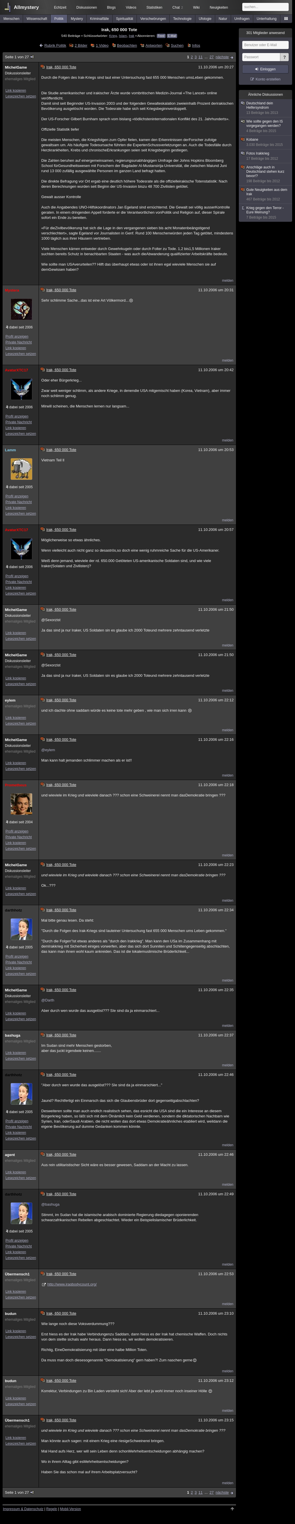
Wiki (196, 7)
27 (211, 57)
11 (200, 57)
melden (227, 281)
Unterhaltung (267, 19)
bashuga (12, 1035)
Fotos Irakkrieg (265, 156)
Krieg (113, 35)
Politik (59, 19)
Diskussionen (86, 7)
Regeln (51, 1509)
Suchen (177, 45)
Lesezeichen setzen (20, 96)
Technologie (182, 19)
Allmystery (26, 7)
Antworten (153, 45)
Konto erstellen (268, 79)
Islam (123, 35)
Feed (161, 35)
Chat (178, 7)
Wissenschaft (37, 19)
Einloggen (267, 69)
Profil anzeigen (16, 337)
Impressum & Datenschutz (23, 1509)
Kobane (265, 142)
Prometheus (16, 785)
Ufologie (205, 19)
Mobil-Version (70, 1509)
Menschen (11, 19)
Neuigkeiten (219, 7)
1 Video (102, 45)
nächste (222, 57)
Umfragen (242, 19)
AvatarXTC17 (16, 370)
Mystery (77, 19)
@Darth (47, 1000)
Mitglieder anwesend (265, 33)
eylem (10, 700)
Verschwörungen (153, 19)
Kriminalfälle (99, 19)
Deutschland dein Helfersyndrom (265, 108)
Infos (196, 45)
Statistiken (154, 7)
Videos (131, 7)
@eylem (48, 750)
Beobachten (127, 45)
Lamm (10, 450)
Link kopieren (15, 91)
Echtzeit (60, 7)
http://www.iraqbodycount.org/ (72, 1284)
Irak (131, 35)
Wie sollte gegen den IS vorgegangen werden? (265, 126)
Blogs (111, 7)
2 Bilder (81, 45)
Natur (223, 19)
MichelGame (16, 67)
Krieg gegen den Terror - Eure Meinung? (265, 213)
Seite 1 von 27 (20, 57)
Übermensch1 (17, 1274)
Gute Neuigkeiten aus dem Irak (265, 195)
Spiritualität (124, 19)
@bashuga (50, 1204)
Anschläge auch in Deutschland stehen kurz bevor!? (265, 174)
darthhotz (13, 910)
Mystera (12, 290)
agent (10, 1155)
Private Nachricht (18, 342)
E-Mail (172, 35)
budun (10, 1313)
